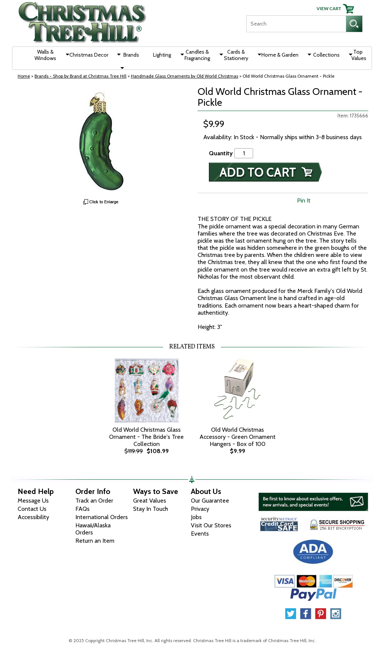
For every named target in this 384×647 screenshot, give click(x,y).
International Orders (101, 517)
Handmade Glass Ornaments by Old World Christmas (184, 76)
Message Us (33, 500)
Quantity (221, 153)
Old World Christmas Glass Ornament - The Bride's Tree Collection (146, 436)
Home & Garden (279, 54)
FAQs (82, 508)
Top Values (358, 55)
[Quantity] (243, 153)
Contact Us (32, 508)
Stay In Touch (150, 508)
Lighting (162, 54)
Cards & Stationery (236, 55)
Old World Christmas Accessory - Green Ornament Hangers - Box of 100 (238, 436)
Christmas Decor (88, 54)
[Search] (296, 23)
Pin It (303, 200)
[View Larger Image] (101, 142)
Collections (326, 54)
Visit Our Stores (211, 525)
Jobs (196, 517)
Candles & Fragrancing (197, 55)
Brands (131, 54)
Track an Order (94, 500)
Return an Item (94, 540)
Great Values (149, 500)
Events (200, 533)
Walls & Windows (45, 55)
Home (24, 76)
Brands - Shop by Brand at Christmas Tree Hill (80, 76)
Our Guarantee (210, 500)
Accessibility (33, 517)
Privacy (200, 508)
